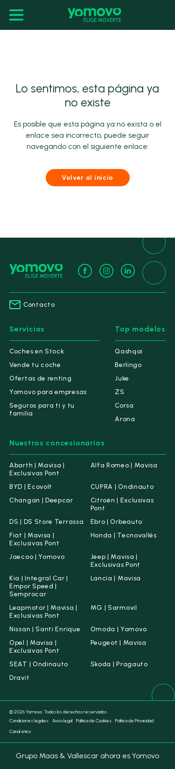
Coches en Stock (36, 351)
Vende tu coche (35, 365)
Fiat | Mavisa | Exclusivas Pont (34, 539)
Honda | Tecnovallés (124, 535)
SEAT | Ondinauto (38, 664)
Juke (122, 378)
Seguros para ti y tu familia (42, 409)
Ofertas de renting (40, 378)
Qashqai (129, 351)
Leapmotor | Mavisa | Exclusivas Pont (43, 612)
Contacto (32, 304)
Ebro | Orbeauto (117, 522)
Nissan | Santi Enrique (44, 629)
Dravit (19, 678)
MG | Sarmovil (114, 608)
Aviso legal (62, 721)
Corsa (124, 405)
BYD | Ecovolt (30, 487)
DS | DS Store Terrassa (46, 522)
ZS (119, 392)
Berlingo (128, 365)
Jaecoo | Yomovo (37, 557)
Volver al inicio (87, 178)
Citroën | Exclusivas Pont (122, 504)
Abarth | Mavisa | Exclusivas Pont (37, 469)
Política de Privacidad (134, 721)
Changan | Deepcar (41, 500)
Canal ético (20, 731)
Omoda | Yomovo (119, 629)
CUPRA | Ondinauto (122, 487)
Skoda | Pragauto (119, 664)
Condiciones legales (29, 721)
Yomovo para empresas (48, 392)
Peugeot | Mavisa (119, 643)
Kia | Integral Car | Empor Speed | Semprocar (38, 586)
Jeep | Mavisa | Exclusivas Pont (116, 561)
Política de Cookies (94, 721)
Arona (125, 419)
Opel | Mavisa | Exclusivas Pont (34, 647)
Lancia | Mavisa (116, 578)
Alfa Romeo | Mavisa (124, 465)
